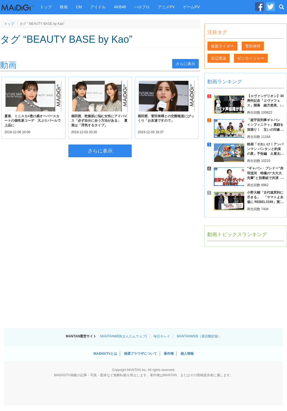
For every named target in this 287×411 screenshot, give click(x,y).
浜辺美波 (218, 58)
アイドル (98, 7)
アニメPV (166, 7)
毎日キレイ (161, 336)
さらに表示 (185, 64)
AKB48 (120, 7)
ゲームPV (191, 7)
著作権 (169, 354)
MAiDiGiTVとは (105, 354)
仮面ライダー (222, 46)
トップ (46, 7)
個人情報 (187, 354)
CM (79, 7)
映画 (64, 7)
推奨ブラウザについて (140, 354)
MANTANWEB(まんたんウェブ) (123, 336)
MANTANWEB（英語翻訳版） (199, 336)
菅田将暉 (253, 46)
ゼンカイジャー (250, 58)
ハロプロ (142, 7)
